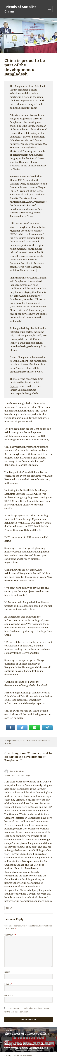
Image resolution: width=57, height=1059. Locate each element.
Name (8, 972)
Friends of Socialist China (20, 8)
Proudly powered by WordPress (18, 1055)
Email (8, 984)
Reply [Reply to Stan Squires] (9, 908)
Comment (10, 935)
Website (8, 995)
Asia (9, 743)
